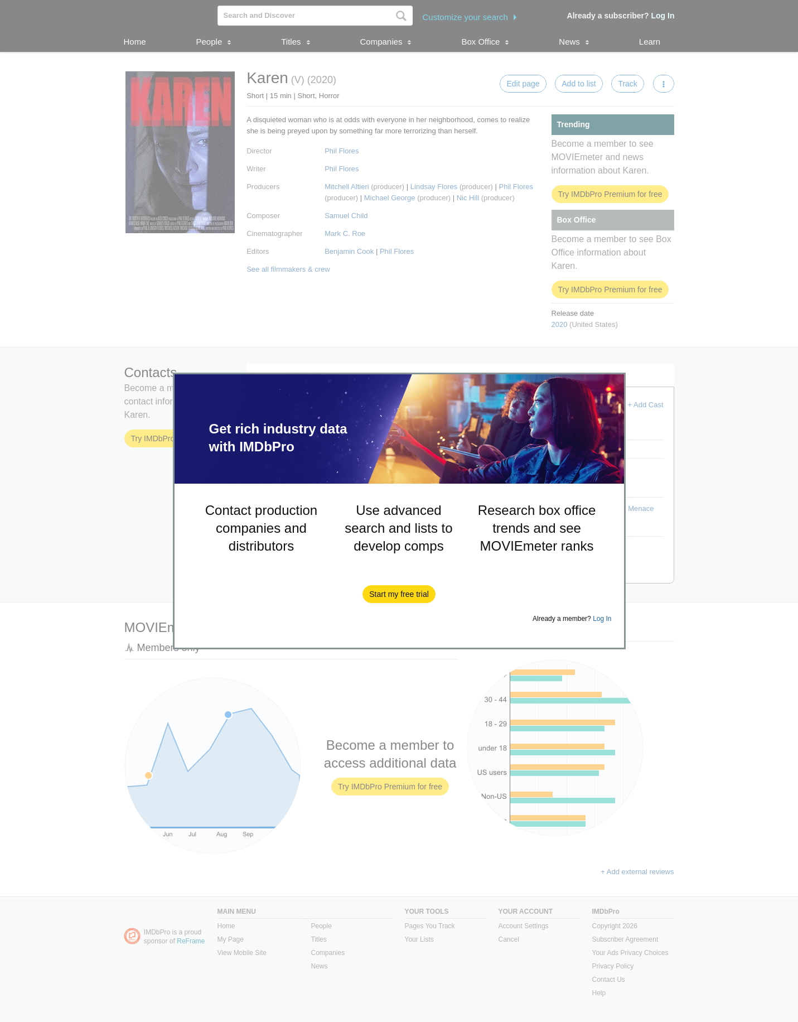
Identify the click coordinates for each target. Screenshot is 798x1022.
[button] (399, 594)
